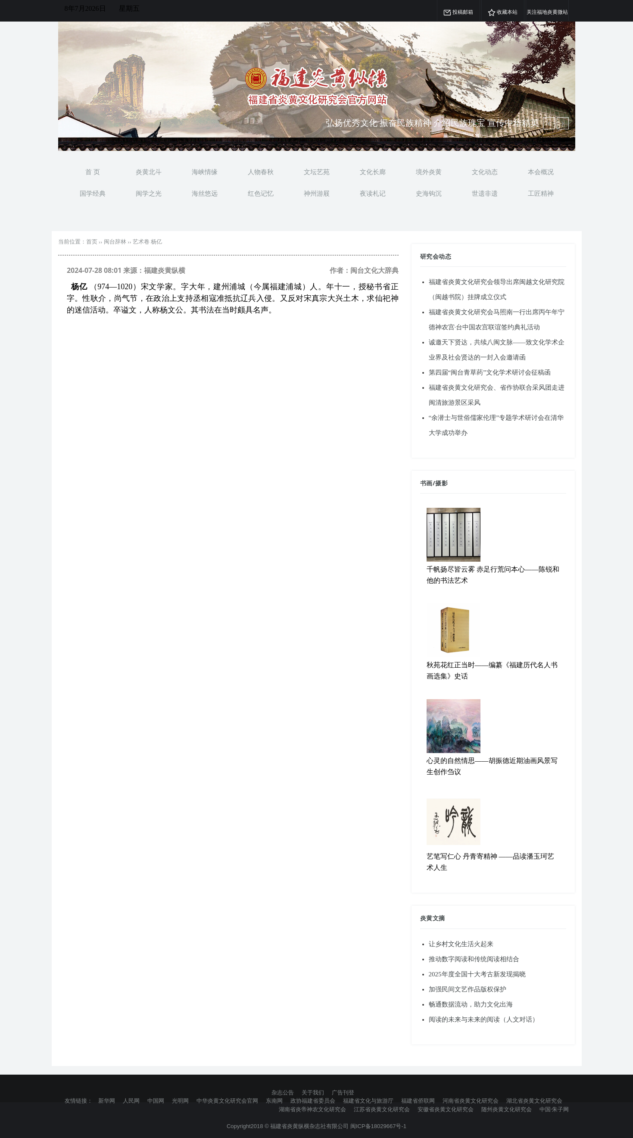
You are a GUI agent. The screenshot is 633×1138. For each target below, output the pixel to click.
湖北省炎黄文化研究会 (534, 1100)
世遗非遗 (485, 193)
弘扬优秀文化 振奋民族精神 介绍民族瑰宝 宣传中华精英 (432, 122)
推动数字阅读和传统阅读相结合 (474, 959)
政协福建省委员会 (312, 1100)
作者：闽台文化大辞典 (364, 270)
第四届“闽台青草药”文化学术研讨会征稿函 (490, 372)
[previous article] (563, 123)
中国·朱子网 (554, 1109)
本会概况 (541, 171)
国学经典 (93, 193)
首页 (91, 241)
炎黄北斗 (149, 171)
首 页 (92, 171)
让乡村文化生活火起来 (461, 944)
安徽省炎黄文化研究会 (446, 1109)
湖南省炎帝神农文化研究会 (312, 1109)
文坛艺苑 (317, 171)
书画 (426, 483)
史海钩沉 (429, 193)
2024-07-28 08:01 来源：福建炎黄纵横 (126, 270)
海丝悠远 (205, 193)
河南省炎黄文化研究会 (471, 1100)
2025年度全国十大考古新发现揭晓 (477, 974)
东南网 (274, 1100)
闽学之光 (149, 193)
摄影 (441, 483)
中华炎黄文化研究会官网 (227, 1100)
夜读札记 (373, 193)
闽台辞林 (115, 241)
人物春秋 (261, 171)
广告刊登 (343, 1092)
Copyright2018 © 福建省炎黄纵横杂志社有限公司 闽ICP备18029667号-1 (316, 1126)
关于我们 (313, 1092)
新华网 (106, 1100)
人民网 (131, 1100)
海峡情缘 (205, 171)
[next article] (549, 123)
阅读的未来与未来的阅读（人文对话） (484, 1019)
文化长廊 (373, 171)
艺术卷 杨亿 (147, 241)
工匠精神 (541, 193)
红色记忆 (261, 193)
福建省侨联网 (418, 1100)
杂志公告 (282, 1092)
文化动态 (485, 171)
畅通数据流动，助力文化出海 (471, 1004)
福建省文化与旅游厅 (368, 1100)
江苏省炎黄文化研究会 (382, 1109)
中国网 (155, 1100)
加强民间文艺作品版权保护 (467, 989)
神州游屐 (317, 193)
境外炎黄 (429, 171)
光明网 (180, 1100)
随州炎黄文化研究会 (506, 1109)
